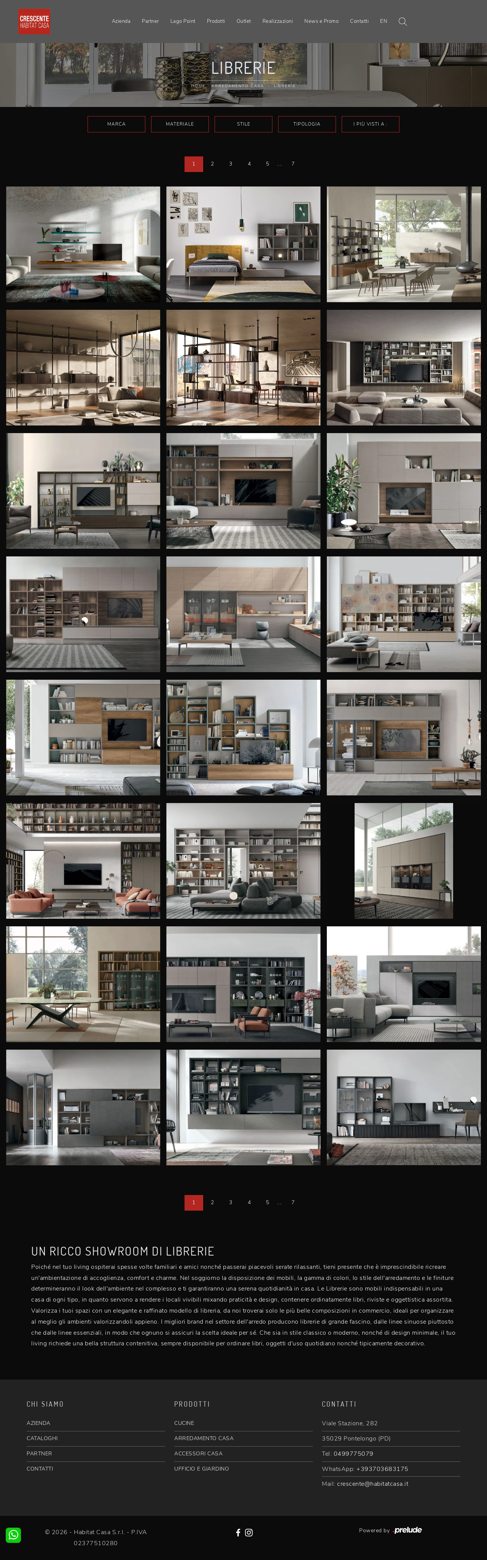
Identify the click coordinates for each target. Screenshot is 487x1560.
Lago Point (183, 21)
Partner (150, 21)
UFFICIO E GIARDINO (201, 1468)
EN (383, 21)
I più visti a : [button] (370, 124)
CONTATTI (40, 1468)
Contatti (359, 21)
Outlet (244, 21)
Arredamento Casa (238, 86)
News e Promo (321, 21)
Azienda (121, 21)
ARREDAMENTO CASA (204, 1438)
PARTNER (40, 1453)
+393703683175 (382, 1469)
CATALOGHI (42, 1438)
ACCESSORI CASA (198, 1453)
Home (198, 86)
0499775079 (354, 1454)
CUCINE (184, 1423)
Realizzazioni (278, 21)
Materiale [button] (180, 124)
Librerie (285, 86)
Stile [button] (243, 124)
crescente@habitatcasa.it (372, 1484)
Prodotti (216, 21)
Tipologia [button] (307, 124)
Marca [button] (116, 124)
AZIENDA (39, 1423)
